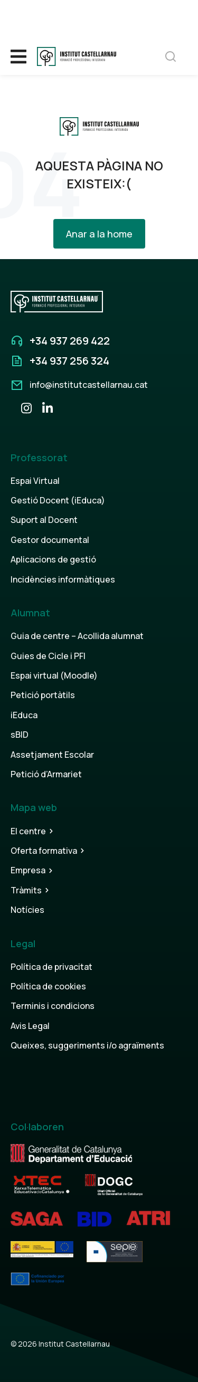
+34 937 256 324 (69, 361)
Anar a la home (99, 233)
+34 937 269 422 (70, 340)
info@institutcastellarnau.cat (89, 384)
